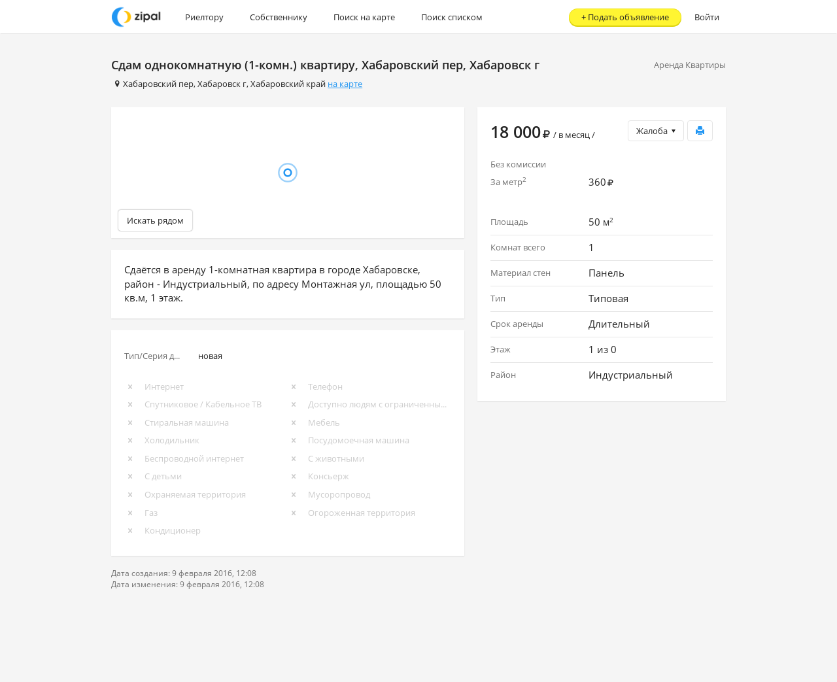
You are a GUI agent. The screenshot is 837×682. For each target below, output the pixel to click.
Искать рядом (155, 220)
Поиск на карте (364, 17)
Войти (706, 17)
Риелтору (204, 17)
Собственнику (278, 17)
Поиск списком (452, 17)
